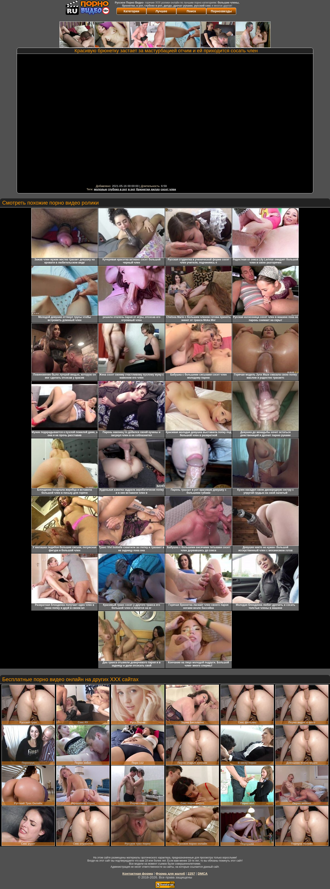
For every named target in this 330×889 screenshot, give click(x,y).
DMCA (203, 873)
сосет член (168, 189)
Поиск (191, 11)
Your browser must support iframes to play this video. (131, 119)
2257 (191, 873)
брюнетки (143, 189)
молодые (100, 189)
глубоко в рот (117, 189)
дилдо (155, 189)
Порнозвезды (221, 11)
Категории (131, 11)
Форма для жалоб (170, 873)
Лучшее (161, 11)
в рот (131, 189)
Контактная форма (137, 873)
